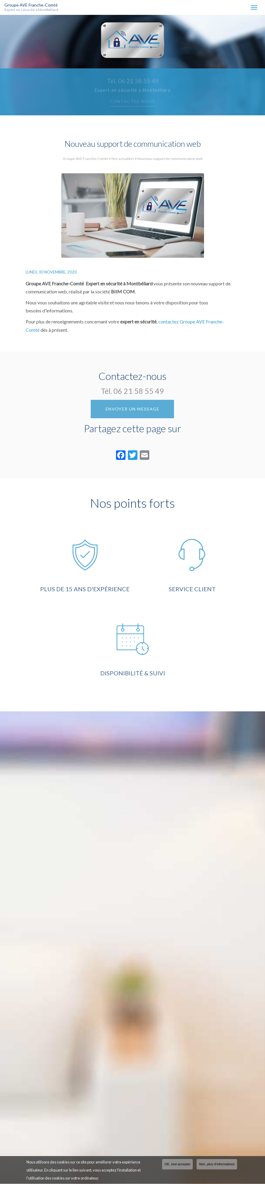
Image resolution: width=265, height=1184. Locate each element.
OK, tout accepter (177, 1164)
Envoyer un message (132, 408)
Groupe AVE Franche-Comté (37, 7)
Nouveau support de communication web (170, 158)
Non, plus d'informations (217, 1164)
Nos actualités (123, 158)
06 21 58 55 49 (138, 390)
